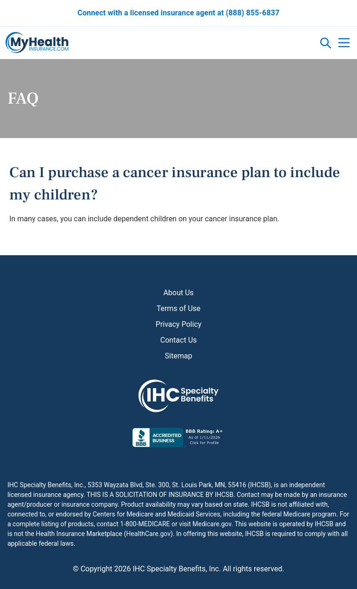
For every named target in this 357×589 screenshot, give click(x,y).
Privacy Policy (179, 324)
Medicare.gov (211, 524)
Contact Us (178, 340)
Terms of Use (179, 308)
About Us (178, 292)
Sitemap (178, 355)
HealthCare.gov (148, 533)
